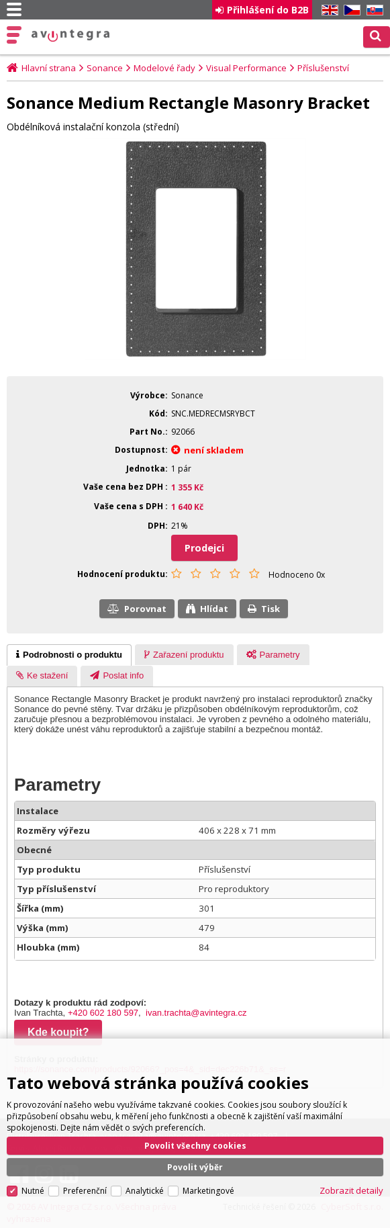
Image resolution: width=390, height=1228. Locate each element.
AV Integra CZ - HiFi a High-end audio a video (70, 36)
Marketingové (208, 1183)
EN (327, 10)
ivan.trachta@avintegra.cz (196, 1013)
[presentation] (69, 655)
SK (372, 10)
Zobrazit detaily (351, 1183)
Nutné (32, 1183)
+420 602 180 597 (103, 1013)
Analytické (145, 1183)
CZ (349, 10)
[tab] (69, 655)
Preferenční (85, 1183)
